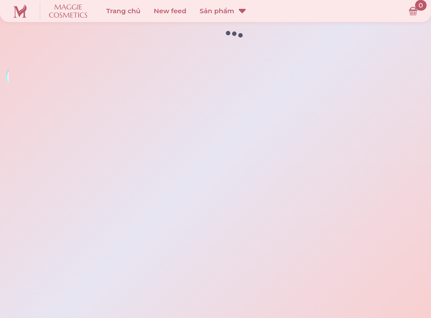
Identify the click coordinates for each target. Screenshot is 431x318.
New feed (170, 11)
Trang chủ (123, 11)
